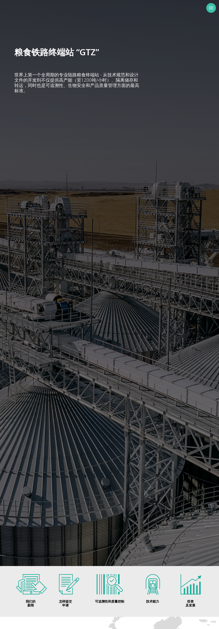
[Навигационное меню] (211, 8)
